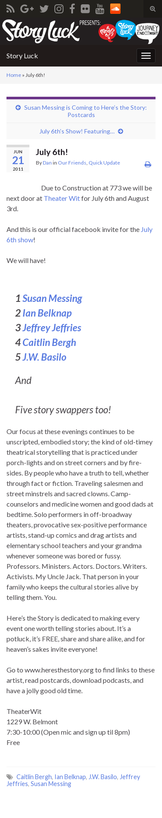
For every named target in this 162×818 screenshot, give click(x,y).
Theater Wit (62, 198)
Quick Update (104, 162)
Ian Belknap (47, 313)
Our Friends (72, 162)
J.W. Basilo (44, 357)
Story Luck (22, 55)
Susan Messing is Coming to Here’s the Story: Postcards (85, 111)
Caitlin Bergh (49, 342)
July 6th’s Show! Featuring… (76, 131)
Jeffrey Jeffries (51, 327)
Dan (47, 162)
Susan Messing (52, 298)
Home (13, 75)
